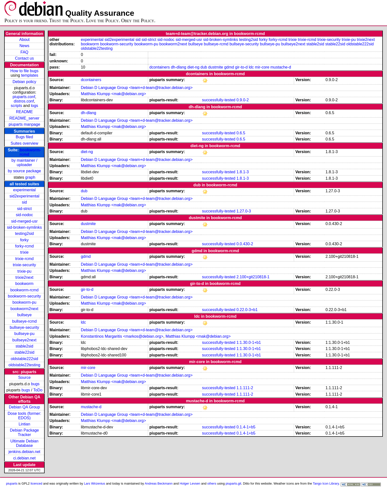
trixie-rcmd (24, 259)
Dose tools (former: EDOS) (24, 415)
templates (29, 75)
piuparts (12, 483)
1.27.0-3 (243, 211)
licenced (36, 483)
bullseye (24, 315)
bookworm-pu (24, 302)
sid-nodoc (24, 215)
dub (203, 67)
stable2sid (24, 346)
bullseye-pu (24, 334)
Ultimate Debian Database (24, 443)
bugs (35, 384)
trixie (24, 252)
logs (34, 106)
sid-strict (24, 209)
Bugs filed (24, 137)
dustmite (215, 67)
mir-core (262, 67)
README (24, 112)
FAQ (24, 52)
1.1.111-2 (244, 388)
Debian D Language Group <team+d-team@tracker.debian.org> (137, 88)
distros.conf (24, 101)
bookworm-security (24, 296)
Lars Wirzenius (94, 483)
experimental (24, 190)
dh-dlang (178, 67)
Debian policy (24, 82)
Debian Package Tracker (24, 432)
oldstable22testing (24, 365)
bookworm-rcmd (24, 290)
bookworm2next (24, 309)
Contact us (24, 58)
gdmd (229, 67)
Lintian (24, 424)
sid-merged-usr (24, 221)
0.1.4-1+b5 (245, 427)
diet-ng (193, 67)
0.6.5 (240, 133)
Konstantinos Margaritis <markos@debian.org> (122, 336)
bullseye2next (24, 340)
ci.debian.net (24, 458)
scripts (16, 106)
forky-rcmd (24, 246)
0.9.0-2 (242, 100)
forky (24, 240)
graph (30, 177)
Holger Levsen (190, 483)
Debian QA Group (24, 407)
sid (24, 202)
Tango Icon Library (326, 483)
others (211, 483)
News (24, 46)
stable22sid (25, 352)
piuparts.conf (24, 97)
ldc (251, 67)
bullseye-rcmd (24, 321)
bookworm (24, 283)
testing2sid (24, 233)
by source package (24, 171)
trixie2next (25, 277)
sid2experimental (24, 196)
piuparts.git (233, 483)
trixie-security (24, 265)
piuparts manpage (24, 124)
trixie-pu (25, 271)
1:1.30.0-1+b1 (248, 342)
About (24, 39)
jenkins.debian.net (24, 452)
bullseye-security (24, 327)
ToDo (37, 390)
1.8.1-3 (242, 172)
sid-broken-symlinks (24, 227)
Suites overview (24, 143)
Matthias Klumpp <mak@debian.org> (113, 94)
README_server (24, 118)
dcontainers (159, 67)
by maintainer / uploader (24, 162)
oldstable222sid (24, 359)
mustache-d (280, 67)
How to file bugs (24, 71)
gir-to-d (241, 67)
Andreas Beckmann (159, 483)
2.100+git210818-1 (252, 277)
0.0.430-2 (244, 244)
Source (24, 377)
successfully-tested (218, 100)
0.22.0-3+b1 (247, 310)
